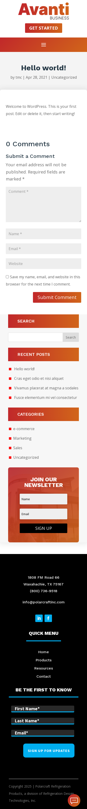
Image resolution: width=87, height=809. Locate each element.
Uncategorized (64, 77)
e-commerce (24, 428)
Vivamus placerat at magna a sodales (46, 388)
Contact (43, 676)
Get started (43, 28)
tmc (19, 77)
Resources (43, 668)
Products (43, 660)
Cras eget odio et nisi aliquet (39, 378)
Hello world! (24, 368)
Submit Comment (57, 297)
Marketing (22, 438)
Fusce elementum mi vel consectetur (45, 397)
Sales (17, 447)
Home (43, 652)
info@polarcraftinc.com (44, 602)
